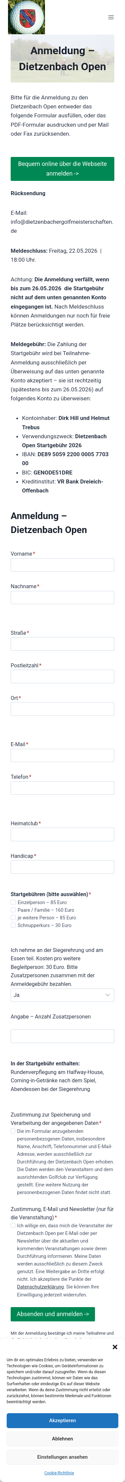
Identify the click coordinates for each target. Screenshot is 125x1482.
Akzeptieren (62, 1420)
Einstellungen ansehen (62, 1457)
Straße (20, 633)
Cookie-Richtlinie (59, 1473)
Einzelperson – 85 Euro (42, 902)
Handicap (23, 856)
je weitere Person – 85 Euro (47, 918)
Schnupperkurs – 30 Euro (44, 925)
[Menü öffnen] (111, 17)
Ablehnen (62, 1439)
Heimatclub (26, 823)
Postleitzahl (26, 665)
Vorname (23, 554)
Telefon (21, 777)
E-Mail (19, 744)
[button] (115, 1347)
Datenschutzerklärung (40, 1287)
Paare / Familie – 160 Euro (46, 910)
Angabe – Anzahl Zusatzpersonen (51, 1016)
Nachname (25, 586)
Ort (16, 698)
